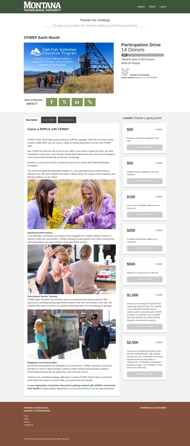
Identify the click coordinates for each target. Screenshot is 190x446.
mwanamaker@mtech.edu (83, 388)
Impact (141, 6)
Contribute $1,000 (144, 326)
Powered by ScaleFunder (153, 408)
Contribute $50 (144, 181)
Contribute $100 (145, 214)
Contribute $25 (144, 147)
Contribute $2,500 (144, 374)
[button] (51, 102)
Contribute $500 (145, 279)
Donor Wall (48, 120)
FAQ (26, 416)
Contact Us (28, 425)
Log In (163, 6)
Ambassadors (67, 120)
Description (31, 120)
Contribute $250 (145, 248)
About (152, 6)
